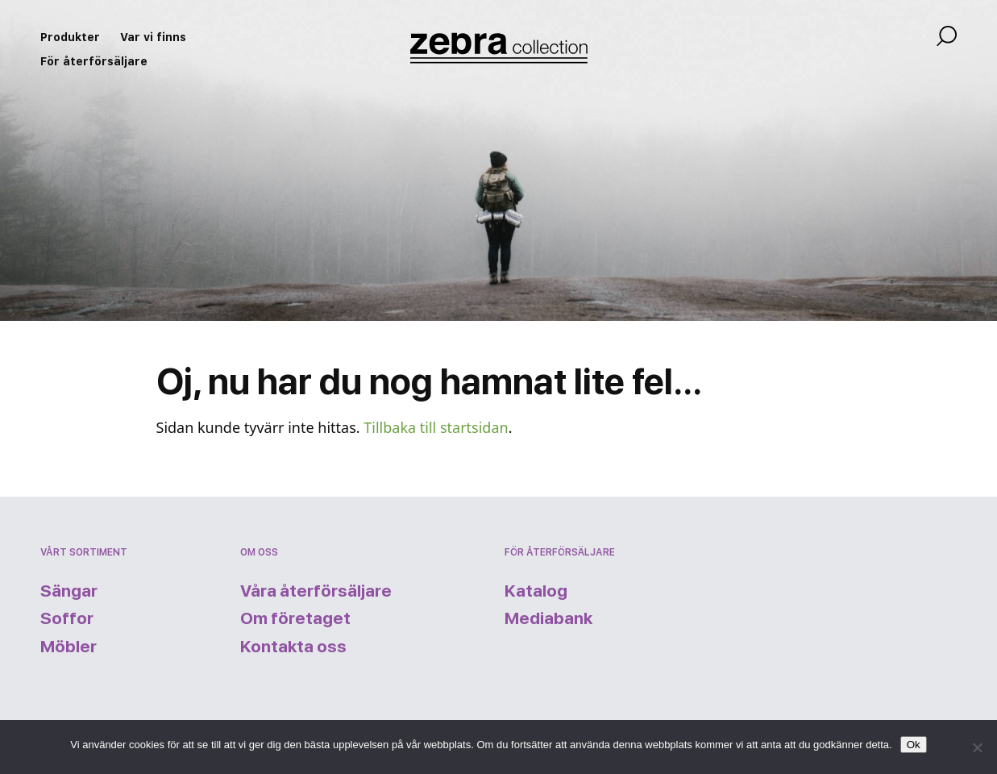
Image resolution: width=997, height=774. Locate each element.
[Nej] (977, 747)
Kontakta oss (293, 646)
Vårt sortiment (83, 552)
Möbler (68, 646)
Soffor (66, 618)
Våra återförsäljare (316, 590)
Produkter (70, 37)
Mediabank (548, 618)
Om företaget (295, 618)
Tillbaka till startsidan (435, 427)
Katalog (536, 590)
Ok (913, 745)
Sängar (69, 590)
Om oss (259, 552)
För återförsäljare (93, 61)
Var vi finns (153, 37)
